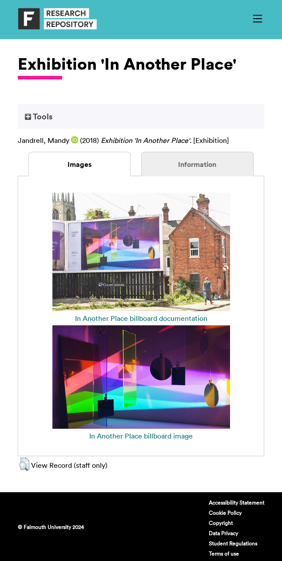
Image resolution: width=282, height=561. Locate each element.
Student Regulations (233, 543)
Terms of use (224, 553)
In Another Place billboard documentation (141, 318)
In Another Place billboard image (141, 435)
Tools (38, 116)
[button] (24, 464)
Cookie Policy (225, 513)
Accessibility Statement (236, 502)
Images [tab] (79, 164)
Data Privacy (223, 533)
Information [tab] (197, 164)
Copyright (221, 523)
